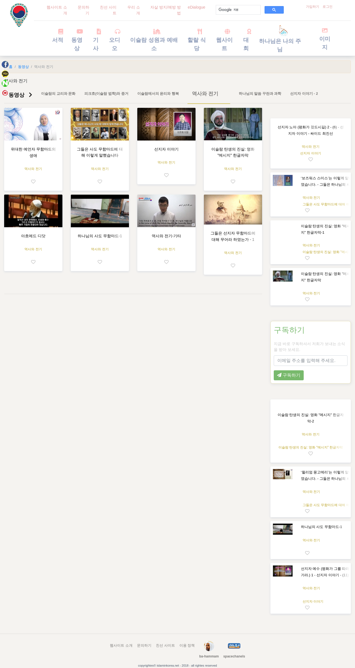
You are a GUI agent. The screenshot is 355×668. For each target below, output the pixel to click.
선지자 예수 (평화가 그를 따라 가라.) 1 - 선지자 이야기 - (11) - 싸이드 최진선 (326, 575)
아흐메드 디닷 (33, 236)
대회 (246, 40)
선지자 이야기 (166, 149)
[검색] (238, 10)
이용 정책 (187, 645)
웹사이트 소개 (57, 10)
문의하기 (83, 10)
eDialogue (196, 7)
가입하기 (312, 7)
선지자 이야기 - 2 (304, 93)
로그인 (328, 7)
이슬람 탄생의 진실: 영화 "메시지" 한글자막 (310, 447)
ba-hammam (209, 656)
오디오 (114, 40)
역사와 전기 (205, 93)
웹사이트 (224, 40)
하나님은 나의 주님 (280, 40)
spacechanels (234, 656)
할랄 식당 (196, 40)
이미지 (324, 38)
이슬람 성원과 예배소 (154, 40)
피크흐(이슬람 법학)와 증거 (106, 93)
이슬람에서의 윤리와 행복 (158, 93)
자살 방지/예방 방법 (165, 10)
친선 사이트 (108, 10)
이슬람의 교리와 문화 (58, 93)
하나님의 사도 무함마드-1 (100, 236)
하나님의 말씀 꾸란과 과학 (260, 93)
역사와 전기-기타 (166, 236)
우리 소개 (133, 10)
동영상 (76, 40)
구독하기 (289, 330)
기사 (96, 40)
